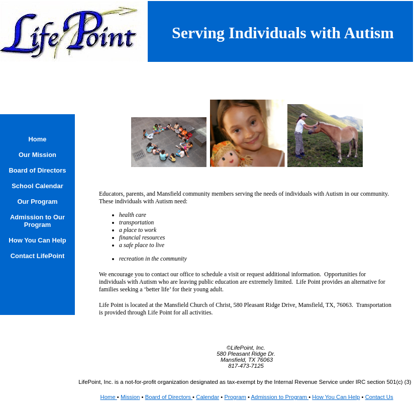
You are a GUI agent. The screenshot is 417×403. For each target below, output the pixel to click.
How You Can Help (336, 397)
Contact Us (379, 397)
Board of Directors (168, 397)
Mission (130, 397)
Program (235, 397)
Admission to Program (280, 397)
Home (108, 397)
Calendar (207, 397)
